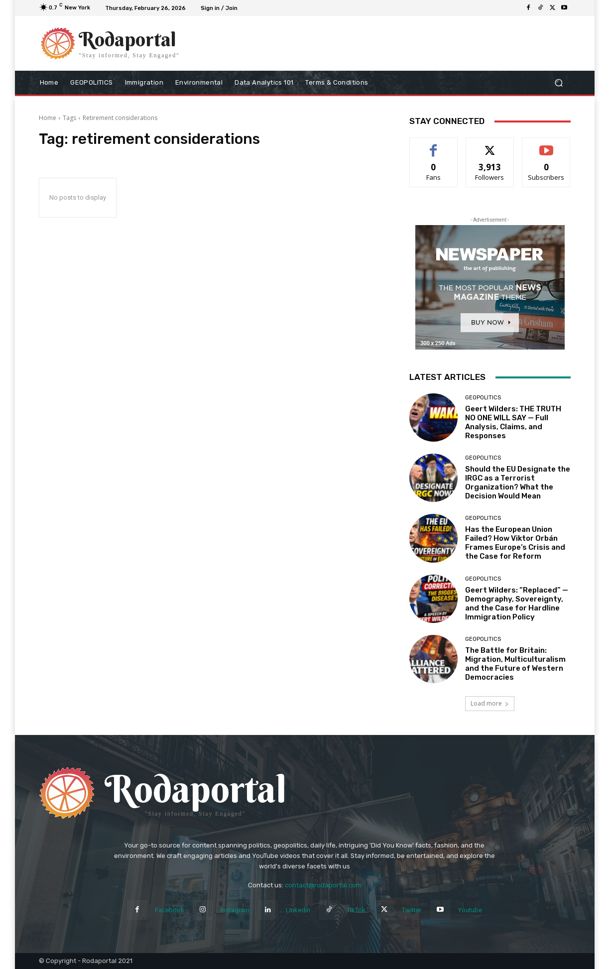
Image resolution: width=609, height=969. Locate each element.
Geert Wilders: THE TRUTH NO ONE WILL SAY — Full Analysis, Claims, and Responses (513, 422)
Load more (490, 703)
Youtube (470, 910)
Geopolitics (483, 397)
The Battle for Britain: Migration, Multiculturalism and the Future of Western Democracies (515, 664)
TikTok (356, 910)
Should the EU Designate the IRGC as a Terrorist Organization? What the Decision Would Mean (517, 482)
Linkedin (298, 910)
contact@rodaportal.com (323, 885)
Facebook (169, 910)
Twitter (411, 910)
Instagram (235, 910)
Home (47, 118)
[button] (559, 83)
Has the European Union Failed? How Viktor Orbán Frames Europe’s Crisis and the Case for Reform (515, 543)
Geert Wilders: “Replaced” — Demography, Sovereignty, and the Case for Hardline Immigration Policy (516, 603)
